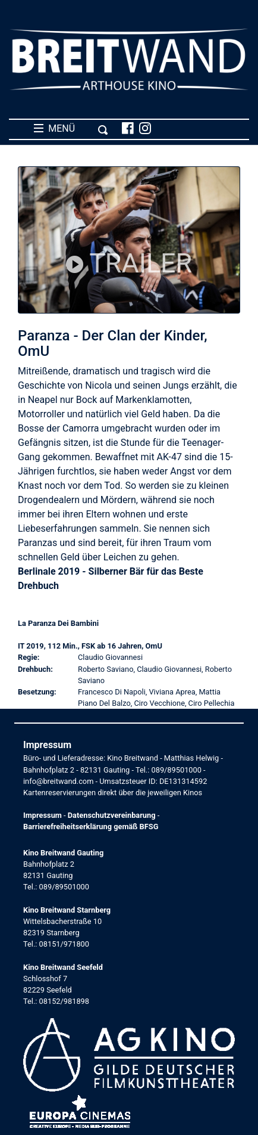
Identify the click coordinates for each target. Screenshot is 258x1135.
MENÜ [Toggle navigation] (71, 129)
